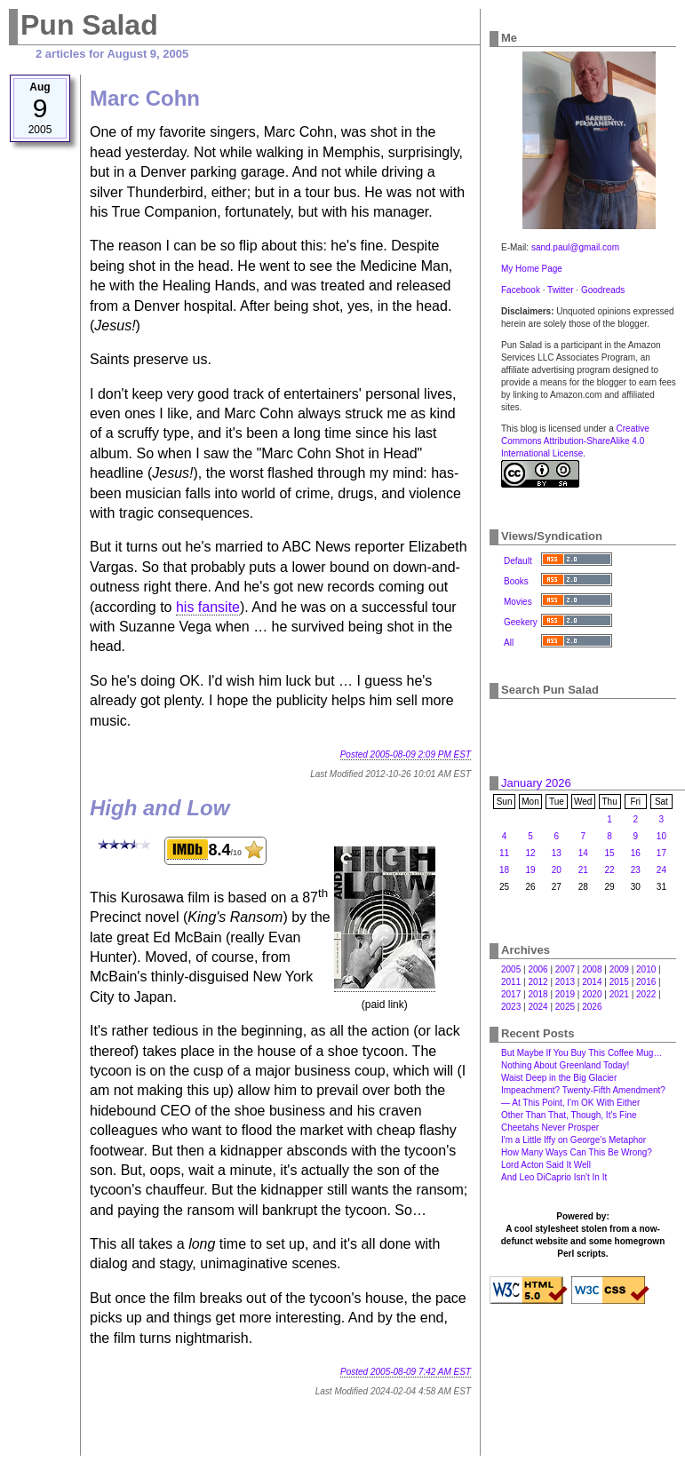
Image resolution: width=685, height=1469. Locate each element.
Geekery (521, 622)
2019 (565, 994)
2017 (511, 994)
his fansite (208, 607)
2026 (591, 1007)
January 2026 (536, 783)
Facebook (520, 290)
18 (504, 870)
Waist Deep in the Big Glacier (559, 1078)
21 (583, 870)
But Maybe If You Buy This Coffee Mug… (581, 1053)
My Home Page (531, 269)
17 (661, 853)
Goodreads (603, 290)
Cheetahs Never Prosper (550, 1127)
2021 (619, 994)
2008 (591, 969)
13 (557, 853)
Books (516, 581)
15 (610, 853)
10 (661, 836)
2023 (511, 1007)
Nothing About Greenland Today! (565, 1065)
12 (530, 853)
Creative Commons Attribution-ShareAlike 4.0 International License (575, 441)
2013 (565, 982)
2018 (537, 994)
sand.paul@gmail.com (575, 247)
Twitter (560, 290)
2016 (646, 982)
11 (504, 853)
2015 (619, 982)
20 (557, 870)
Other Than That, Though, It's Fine (569, 1115)
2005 (511, 969)
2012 (537, 982)
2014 (591, 982)
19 (530, 870)
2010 (646, 969)
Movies (518, 602)
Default (518, 561)
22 (610, 870)
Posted (405, 754)
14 (583, 853)
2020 (591, 994)
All (509, 642)
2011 (511, 982)
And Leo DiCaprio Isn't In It (554, 1177)
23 (636, 870)
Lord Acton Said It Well (546, 1165)
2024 (537, 1007)
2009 (619, 969)
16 (636, 853)
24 (661, 870)
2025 (565, 1007)
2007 (565, 969)
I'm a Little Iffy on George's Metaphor (573, 1140)
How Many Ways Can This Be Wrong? (576, 1152)
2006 (537, 969)
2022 (646, 994)
